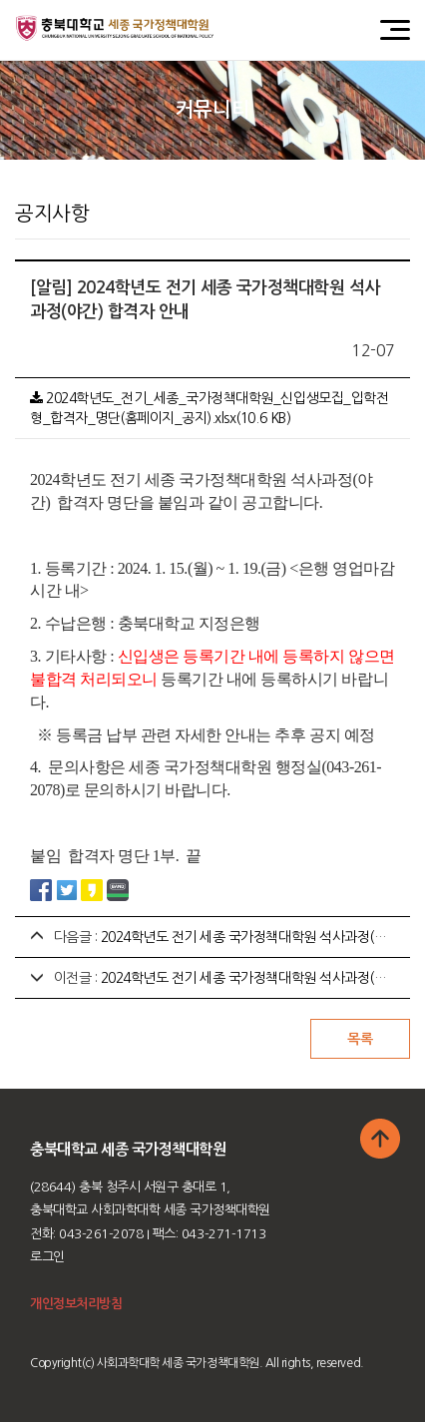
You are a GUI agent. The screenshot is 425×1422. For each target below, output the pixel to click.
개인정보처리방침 (76, 1303)
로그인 (47, 1256)
